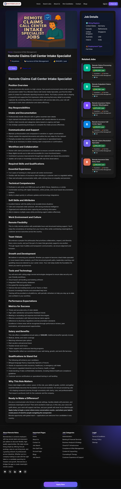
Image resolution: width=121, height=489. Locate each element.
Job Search (36, 445)
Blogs (84, 4)
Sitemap (95, 442)
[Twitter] (10, 472)
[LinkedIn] (15, 472)
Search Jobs (46, 4)
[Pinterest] (21, 472)
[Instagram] (26, 472)
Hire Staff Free (37, 448)
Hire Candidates (67, 4)
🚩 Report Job (25, 68)
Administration (67, 436)
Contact (77, 4)
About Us (56, 4)
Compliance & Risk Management (73, 448)
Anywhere (15, 61)
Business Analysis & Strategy (72, 442)
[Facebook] (5, 472)
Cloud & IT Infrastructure (71, 445)
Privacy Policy (96, 439)
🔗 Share (12, 68)
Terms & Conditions (98, 436)
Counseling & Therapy (70, 454)
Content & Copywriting (70, 451)
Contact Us (36, 442)
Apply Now (60, 484)
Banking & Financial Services (72, 439)
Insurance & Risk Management (37, 61)
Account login (37, 451)
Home (38, 4)
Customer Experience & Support (73, 457)
